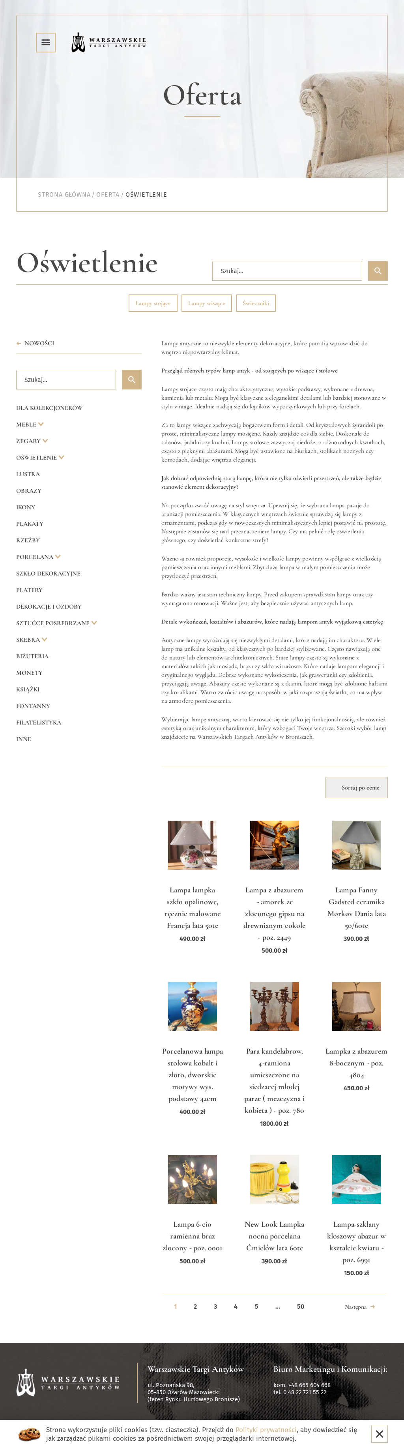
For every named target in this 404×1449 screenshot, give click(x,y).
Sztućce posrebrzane (53, 623)
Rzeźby (28, 540)
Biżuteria (32, 656)
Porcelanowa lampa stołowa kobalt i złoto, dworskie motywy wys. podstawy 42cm (192, 1075)
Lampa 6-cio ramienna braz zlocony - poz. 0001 (193, 1236)
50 (300, 1306)
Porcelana (35, 557)
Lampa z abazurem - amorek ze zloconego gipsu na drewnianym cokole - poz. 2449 (274, 913)
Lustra (28, 474)
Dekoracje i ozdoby (49, 607)
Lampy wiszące (206, 303)
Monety (29, 673)
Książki (27, 689)
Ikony (25, 507)
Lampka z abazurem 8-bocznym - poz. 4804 (356, 1063)
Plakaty (29, 524)
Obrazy (28, 491)
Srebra (28, 640)
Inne (23, 739)
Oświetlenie (37, 458)
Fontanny (33, 706)
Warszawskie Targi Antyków (196, 1369)
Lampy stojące (153, 303)
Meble (27, 424)
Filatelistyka (38, 722)
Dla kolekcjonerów (49, 408)
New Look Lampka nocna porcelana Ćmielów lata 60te (274, 1236)
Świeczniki (256, 303)
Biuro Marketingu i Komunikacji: (330, 1369)
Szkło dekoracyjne (48, 573)
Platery (29, 590)
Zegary (29, 441)
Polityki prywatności (266, 1430)
